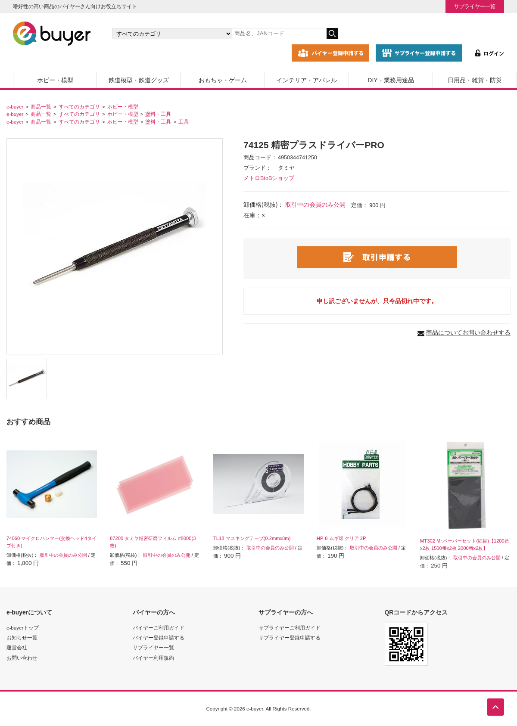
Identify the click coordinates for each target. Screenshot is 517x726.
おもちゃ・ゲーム (223, 80)
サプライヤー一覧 (474, 6)
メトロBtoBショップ (268, 178)
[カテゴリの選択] (172, 33)
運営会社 (16, 647)
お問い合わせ (21, 658)
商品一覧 (41, 106)
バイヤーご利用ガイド (158, 627)
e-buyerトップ (22, 627)
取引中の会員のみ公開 (315, 204)
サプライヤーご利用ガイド (289, 627)
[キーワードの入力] (279, 33)
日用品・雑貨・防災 (475, 80)
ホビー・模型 (55, 80)
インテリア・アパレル (307, 80)
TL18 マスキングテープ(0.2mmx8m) (251, 538)
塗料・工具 (158, 114)
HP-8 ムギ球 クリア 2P (341, 538)
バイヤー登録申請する (158, 637)
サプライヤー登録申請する (289, 637)
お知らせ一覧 (21, 637)
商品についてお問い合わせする (468, 332)
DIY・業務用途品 (391, 80)
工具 (183, 121)
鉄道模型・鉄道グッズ (139, 80)
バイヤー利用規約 (153, 658)
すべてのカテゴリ (79, 106)
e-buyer (14, 106)
